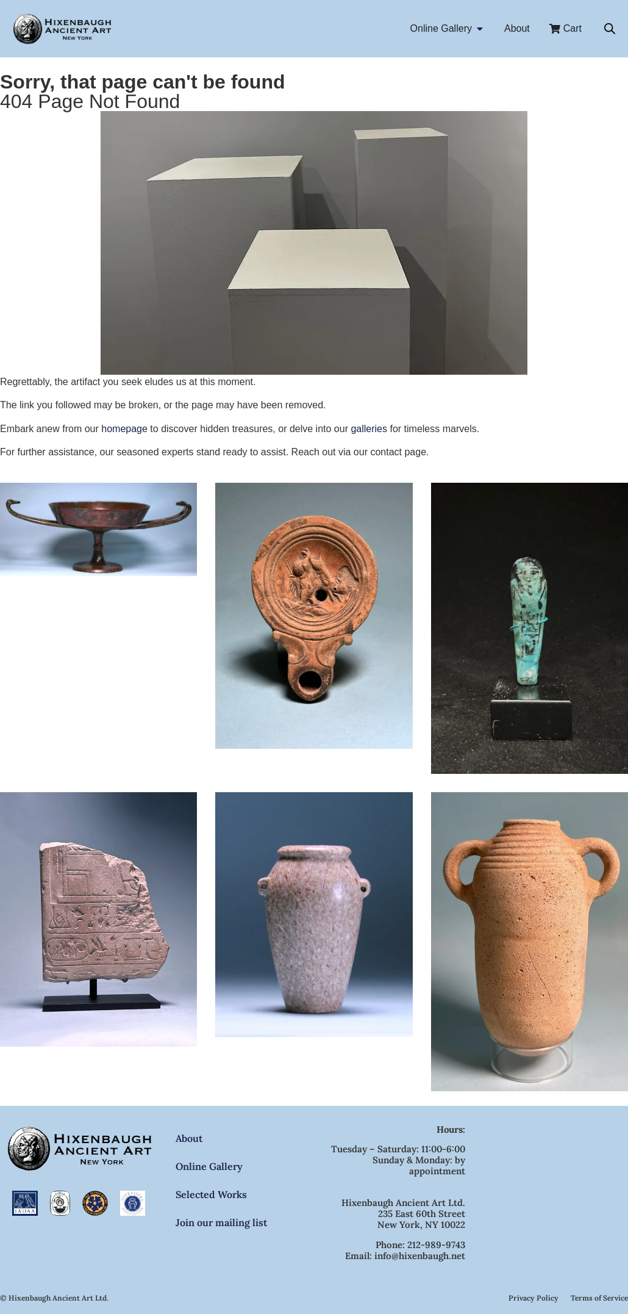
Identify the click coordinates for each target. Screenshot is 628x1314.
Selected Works (211, 1194)
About (189, 1138)
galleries (369, 429)
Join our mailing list (221, 1222)
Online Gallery (209, 1166)
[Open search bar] (610, 28)
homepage (124, 429)
